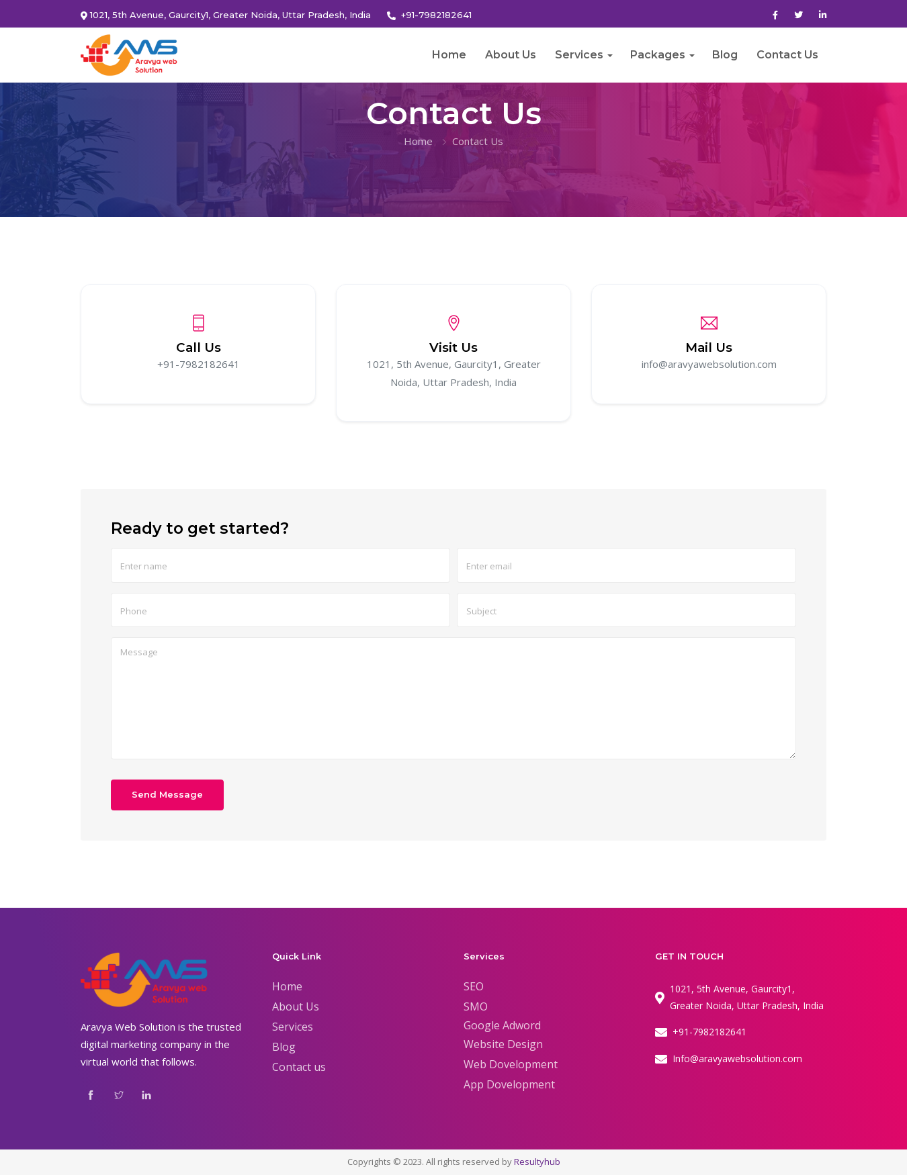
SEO (474, 986)
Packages (657, 54)
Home (449, 54)
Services (579, 54)
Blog (725, 54)
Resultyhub (537, 1162)
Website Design (503, 1044)
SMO (476, 1006)
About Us (510, 54)
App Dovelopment (509, 1084)
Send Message (167, 794)
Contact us (299, 1067)
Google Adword (502, 1025)
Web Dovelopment (511, 1064)
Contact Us (787, 54)
